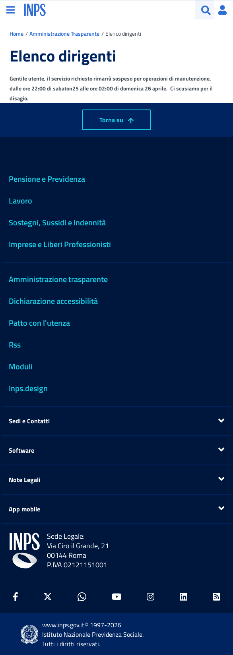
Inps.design (28, 388)
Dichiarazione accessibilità (53, 301)
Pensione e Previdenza (47, 179)
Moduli (21, 366)
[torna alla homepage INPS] (35, 9)
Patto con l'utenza (39, 323)
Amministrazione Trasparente (64, 33)
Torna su (116, 120)
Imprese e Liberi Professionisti (60, 244)
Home (16, 33)
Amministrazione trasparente (58, 279)
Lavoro (20, 200)
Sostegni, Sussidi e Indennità (57, 222)
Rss (15, 344)
